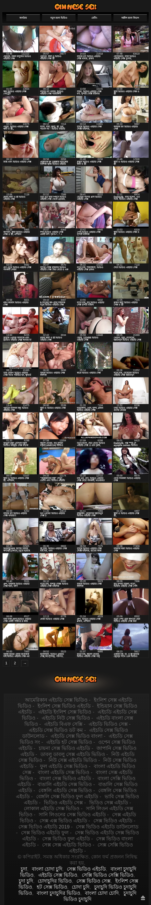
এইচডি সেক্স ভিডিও (75, 7)
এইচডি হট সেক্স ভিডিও (69, 742)
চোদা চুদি (80, 887)
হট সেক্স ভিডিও (52, 887)
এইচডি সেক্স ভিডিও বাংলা (76, 736)
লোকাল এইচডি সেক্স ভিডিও (52, 808)
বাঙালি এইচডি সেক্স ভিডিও (65, 784)
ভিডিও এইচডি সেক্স (63, 802)
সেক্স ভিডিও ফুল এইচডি (66, 838)
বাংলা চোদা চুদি (47, 869)
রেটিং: (94, 17)
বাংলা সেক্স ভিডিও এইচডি (65, 778)
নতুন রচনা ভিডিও (58, 17)
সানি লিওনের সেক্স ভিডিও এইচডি (72, 814)
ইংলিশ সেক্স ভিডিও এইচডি (64, 706)
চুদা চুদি (26, 881)
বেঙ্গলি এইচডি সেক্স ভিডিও (65, 790)
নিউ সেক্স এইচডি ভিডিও (73, 760)
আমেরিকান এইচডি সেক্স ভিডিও (56, 700)
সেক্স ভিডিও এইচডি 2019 (44, 826)
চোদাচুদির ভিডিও (55, 881)
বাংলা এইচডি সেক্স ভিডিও (63, 772)
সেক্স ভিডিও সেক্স (93, 881)
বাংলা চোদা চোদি (102, 893)
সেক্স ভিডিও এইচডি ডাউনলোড (107, 826)
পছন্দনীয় (137, 5)
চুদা (24, 869)
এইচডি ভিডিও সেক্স (108, 724)
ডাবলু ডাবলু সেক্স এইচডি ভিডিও (73, 754)
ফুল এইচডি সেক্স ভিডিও (63, 766)
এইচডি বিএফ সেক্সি (63, 724)
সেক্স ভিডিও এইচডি (112, 820)
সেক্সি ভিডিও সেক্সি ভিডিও (108, 875)
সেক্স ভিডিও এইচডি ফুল (45, 832)
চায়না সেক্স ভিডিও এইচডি (64, 748)
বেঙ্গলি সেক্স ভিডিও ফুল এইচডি (67, 796)
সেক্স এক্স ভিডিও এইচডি (63, 820)
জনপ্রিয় (23, 17)
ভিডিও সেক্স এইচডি (108, 802)
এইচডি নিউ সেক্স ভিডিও (66, 718)
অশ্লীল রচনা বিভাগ (130, 17)
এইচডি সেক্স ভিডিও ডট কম (56, 730)
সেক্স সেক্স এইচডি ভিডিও (66, 844)
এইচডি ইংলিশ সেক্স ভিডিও (64, 712)
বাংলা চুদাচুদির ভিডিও (58, 893)
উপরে (143, 897)
